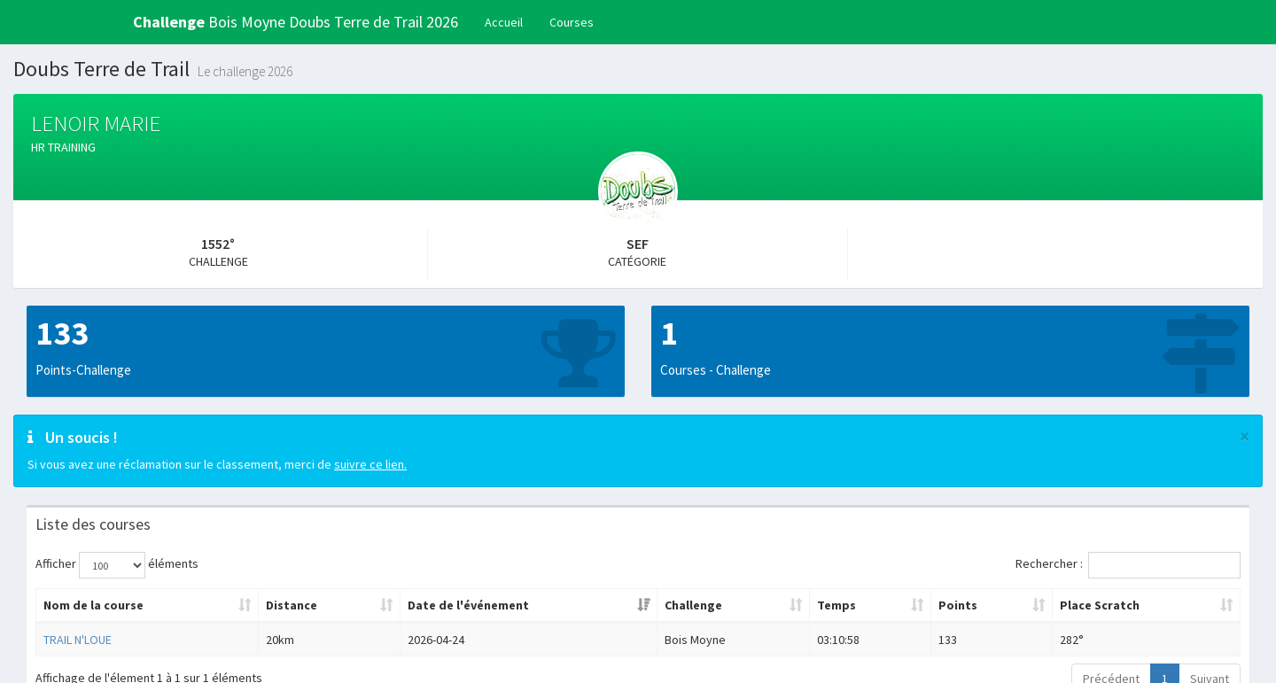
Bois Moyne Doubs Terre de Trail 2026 (295, 22)
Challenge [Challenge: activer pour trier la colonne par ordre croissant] (693, 605)
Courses (571, 22)
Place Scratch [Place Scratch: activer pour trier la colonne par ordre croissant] (1100, 605)
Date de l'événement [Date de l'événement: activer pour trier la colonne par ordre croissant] (468, 605)
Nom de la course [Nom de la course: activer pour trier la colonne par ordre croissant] (93, 605)
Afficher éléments (116, 565)
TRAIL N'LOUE (77, 640)
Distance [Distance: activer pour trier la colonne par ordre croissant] (291, 605)
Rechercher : (1128, 565)
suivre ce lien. (370, 464)
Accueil (504, 22)
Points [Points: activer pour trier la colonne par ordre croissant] (957, 605)
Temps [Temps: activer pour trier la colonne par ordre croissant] (836, 605)
